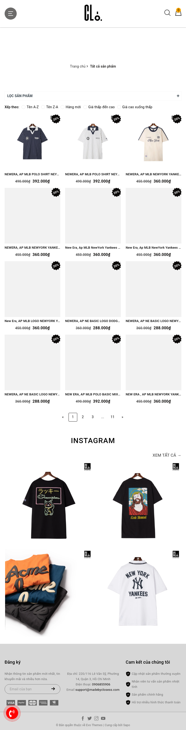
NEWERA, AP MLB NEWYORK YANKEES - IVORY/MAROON (32, 247)
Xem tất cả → (167, 455)
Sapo (126, 725)
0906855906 (101, 684)
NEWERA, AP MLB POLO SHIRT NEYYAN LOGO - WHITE (93, 174)
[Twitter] (89, 719)
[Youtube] (103, 719)
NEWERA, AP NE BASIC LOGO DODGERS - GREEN (93, 321)
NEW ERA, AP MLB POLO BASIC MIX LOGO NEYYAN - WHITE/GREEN (93, 394)
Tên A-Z (30, 107)
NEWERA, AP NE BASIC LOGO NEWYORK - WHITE (32, 394)
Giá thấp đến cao (99, 107)
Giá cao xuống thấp (134, 107)
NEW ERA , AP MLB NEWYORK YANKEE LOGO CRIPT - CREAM (153, 394)
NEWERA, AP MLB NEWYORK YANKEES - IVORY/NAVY (153, 174)
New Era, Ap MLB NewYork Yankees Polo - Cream (93, 247)
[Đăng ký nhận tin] (53, 689)
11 (113, 417)
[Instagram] (96, 719)
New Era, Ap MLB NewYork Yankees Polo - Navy (153, 247)
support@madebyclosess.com (97, 690)
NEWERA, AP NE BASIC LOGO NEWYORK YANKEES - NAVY (153, 321)
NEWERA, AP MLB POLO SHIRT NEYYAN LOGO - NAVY (32, 174)
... (102, 417)
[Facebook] (83, 719)
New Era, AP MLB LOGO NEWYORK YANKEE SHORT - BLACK (32, 321)
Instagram (93, 440)
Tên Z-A (49, 107)
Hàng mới (71, 107)
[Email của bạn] (32, 689)
